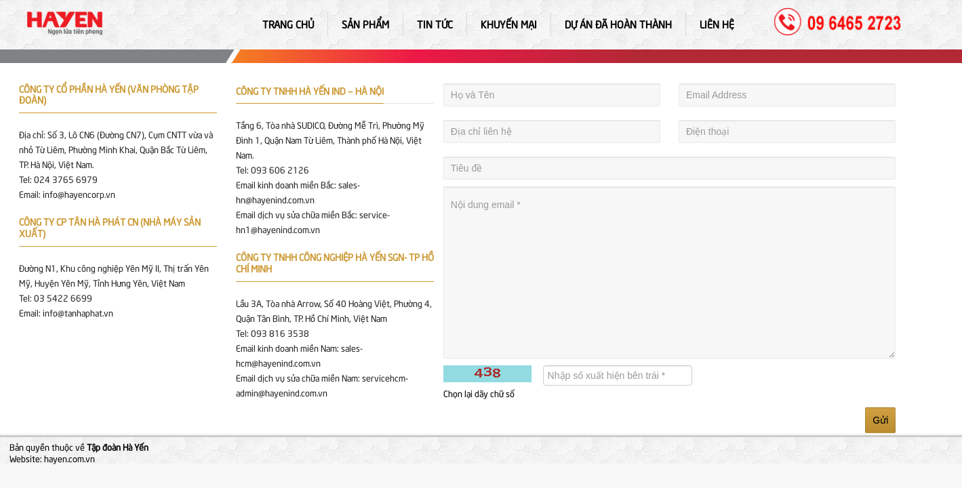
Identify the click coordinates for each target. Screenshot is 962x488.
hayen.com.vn (69, 458)
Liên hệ (717, 23)
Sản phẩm (365, 23)
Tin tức (435, 23)
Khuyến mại (509, 23)
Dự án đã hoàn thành (618, 23)
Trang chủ (288, 23)
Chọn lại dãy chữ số (479, 393)
